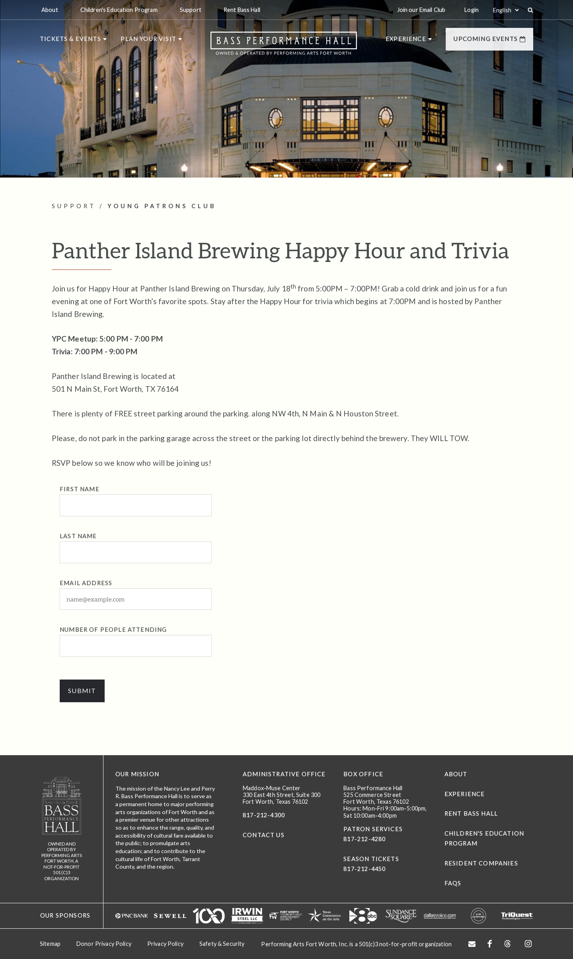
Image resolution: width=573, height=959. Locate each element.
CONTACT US (264, 835)
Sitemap (50, 943)
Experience (464, 794)
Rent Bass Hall (471, 814)
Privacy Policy (165, 943)
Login (471, 9)
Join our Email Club (421, 9)
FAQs (453, 883)
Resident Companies (481, 863)
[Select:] (505, 10)
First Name (79, 489)
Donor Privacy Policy (103, 943)
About (456, 774)
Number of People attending (113, 630)
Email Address (86, 583)
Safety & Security (221, 943)
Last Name (78, 536)
